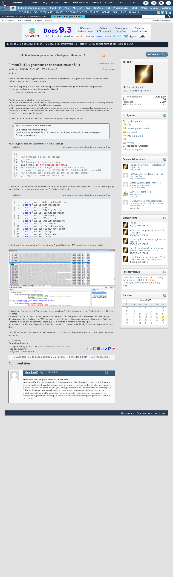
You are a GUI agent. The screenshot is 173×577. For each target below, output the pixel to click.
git (15, 349)
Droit (121, 2)
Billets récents (8, 20)
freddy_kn (128, 282)
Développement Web (137, 128)
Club (131, 2)
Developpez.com (144, 413)
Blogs (55, 2)
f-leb (136, 197)
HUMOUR (134, 12)
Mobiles (154, 8)
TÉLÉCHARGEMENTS (76, 12)
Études (109, 2)
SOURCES (94, 12)
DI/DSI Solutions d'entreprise (32, 8)
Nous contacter (128, 413)
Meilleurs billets (24, 20)
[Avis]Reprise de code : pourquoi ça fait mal (40, 357)
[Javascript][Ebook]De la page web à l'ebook (147, 240)
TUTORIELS (25, 12)
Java (88, 8)
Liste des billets (78, 357)
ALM (67, 8)
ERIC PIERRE (142, 280)
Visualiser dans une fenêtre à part (95, 147)
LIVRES (59, 12)
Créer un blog (156, 54)
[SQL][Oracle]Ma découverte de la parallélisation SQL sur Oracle (146, 249)
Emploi (96, 2)
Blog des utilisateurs (43, 20)
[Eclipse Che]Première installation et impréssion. (147, 166)
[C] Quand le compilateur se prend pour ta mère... (146, 175)
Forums (17, 2)
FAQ (44, 2)
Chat (65, 2)
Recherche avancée (162, 20)
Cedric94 (127, 277)
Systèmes (166, 8)
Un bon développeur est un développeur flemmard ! (47, 44)
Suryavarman (152, 282)
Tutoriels (32, 2)
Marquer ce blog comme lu (137, 91)
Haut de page (160, 413)
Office (144, 8)
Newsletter (80, 2)
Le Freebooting (99, 357)
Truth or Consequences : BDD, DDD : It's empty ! (147, 231)
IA (60, 8)
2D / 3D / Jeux (133, 143)
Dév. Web (98, 8)
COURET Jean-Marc (143, 277)
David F (158, 277)
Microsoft (77, 8)
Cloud (53, 8)
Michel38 (139, 282)
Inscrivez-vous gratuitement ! (68, 16)
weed (125, 285)
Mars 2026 (145, 300)
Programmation (120, 8)
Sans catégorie (27, 351)
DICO (123, 12)
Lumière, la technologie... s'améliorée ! (142, 193)
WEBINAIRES (46, 12)
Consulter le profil (133, 87)
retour (25, 349)
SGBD (135, 8)
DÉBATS (106, 12)
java (19, 349)
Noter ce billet (105, 64)
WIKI (115, 12)
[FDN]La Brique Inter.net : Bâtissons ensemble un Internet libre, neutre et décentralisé (147, 203)
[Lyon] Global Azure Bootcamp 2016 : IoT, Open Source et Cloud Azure (147, 258)
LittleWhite (47, 346)
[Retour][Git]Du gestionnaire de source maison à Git (145, 184)
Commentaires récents (134, 159)
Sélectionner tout (70, 147)
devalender (128, 280)
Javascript (131, 132)
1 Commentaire (108, 69)
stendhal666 (31, 372)
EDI (108, 8)
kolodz (127, 62)
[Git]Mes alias (136, 223)
